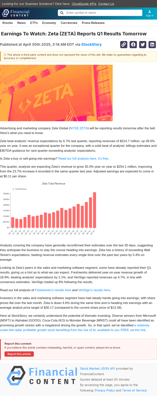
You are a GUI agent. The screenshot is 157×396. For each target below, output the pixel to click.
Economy (49, 23)
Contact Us (106, 4)
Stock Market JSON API (97, 368)
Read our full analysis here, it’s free (83, 158)
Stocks (7, 23)
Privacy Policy (105, 390)
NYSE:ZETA (79, 128)
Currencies (69, 23)
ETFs (34, 23)
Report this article (19, 354)
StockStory (91, 44)
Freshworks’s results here (53, 290)
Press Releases (93, 23)
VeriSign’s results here (94, 290)
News (21, 23)
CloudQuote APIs (84, 4)
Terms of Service (134, 390)
